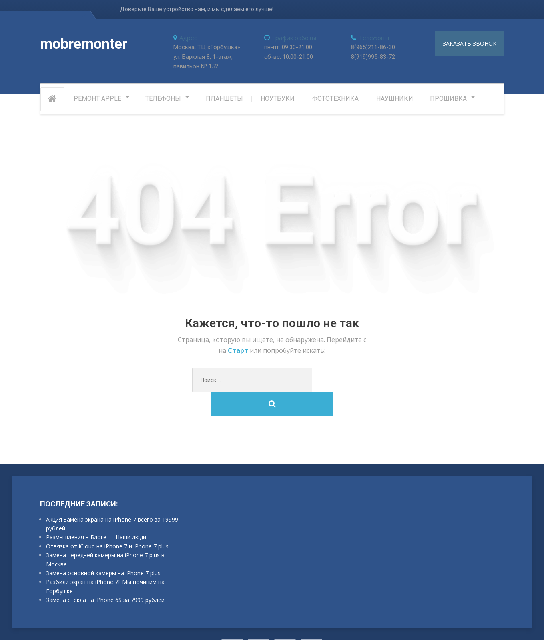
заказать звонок (469, 43)
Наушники (394, 100)
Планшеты (224, 100)
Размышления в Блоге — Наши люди (96, 515)
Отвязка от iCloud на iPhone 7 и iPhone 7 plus (107, 524)
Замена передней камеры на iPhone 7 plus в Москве (105, 537)
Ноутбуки (278, 100)
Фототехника (335, 100)
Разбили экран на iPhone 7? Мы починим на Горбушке (105, 564)
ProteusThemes (139, 624)
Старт (239, 352)
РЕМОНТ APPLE (97, 100)
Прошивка (448, 100)
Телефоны (163, 100)
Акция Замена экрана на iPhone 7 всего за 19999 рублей (112, 501)
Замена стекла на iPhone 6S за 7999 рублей (105, 577)
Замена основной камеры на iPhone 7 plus (103, 550)
